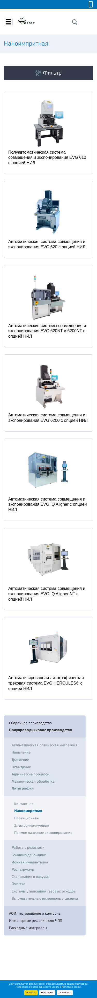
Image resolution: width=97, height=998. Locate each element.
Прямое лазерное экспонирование (43, 832)
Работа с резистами (28, 847)
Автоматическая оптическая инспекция (44, 745)
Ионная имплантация (30, 862)
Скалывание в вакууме (30, 876)
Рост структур (23, 869)
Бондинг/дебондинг (29, 855)
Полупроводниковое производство (40, 730)
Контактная (24, 804)
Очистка (18, 884)
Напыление (21, 752)
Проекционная (26, 818)
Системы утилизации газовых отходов (44, 891)
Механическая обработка (33, 781)
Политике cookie (71, 986)
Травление (20, 760)
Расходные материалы (28, 928)
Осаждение (21, 767)
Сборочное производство (30, 723)
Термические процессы (30, 774)
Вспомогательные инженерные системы (45, 898)
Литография (23, 788)
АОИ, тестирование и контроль (35, 913)
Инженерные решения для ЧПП (35, 920)
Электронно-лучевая (31, 825)
